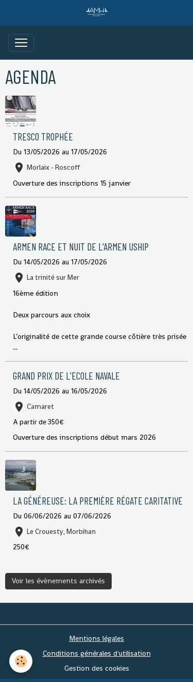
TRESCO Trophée (43, 136)
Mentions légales (96, 638)
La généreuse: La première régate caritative (98, 501)
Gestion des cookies (96, 668)
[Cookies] (20, 661)
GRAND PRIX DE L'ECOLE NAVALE (66, 376)
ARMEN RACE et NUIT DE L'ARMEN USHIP (81, 247)
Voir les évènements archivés (58, 580)
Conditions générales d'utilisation (97, 653)
